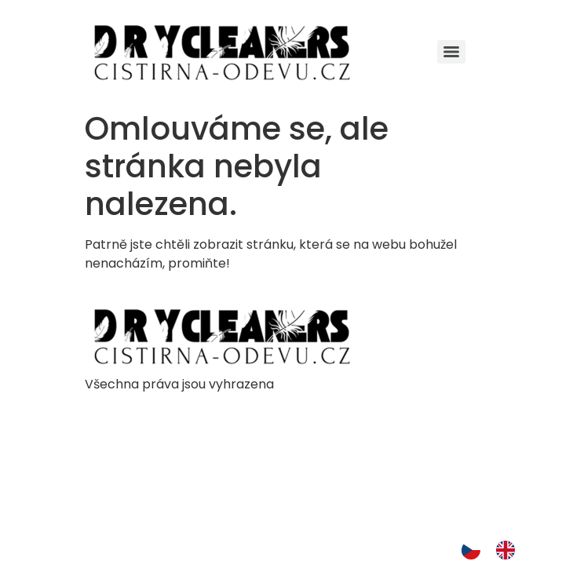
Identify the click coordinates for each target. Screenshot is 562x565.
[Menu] (451, 52)
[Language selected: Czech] (496, 550)
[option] (509, 550)
